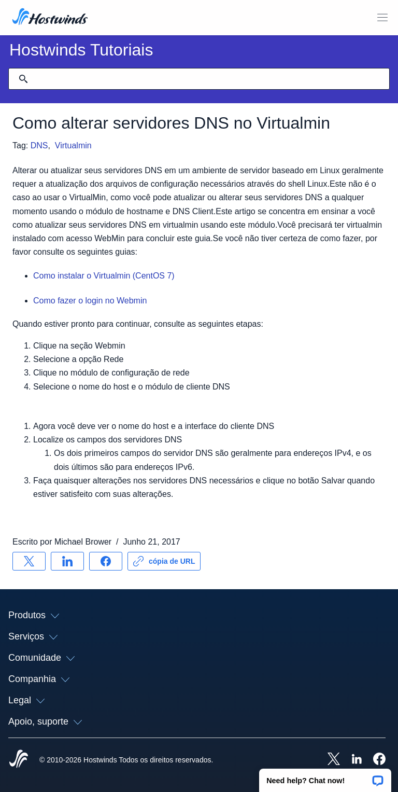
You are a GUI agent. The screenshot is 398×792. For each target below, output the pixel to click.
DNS (39, 145)
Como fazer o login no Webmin (90, 300)
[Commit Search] (23, 78)
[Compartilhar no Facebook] (105, 561)
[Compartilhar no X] (29, 561)
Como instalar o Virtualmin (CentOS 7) (104, 275)
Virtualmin (73, 145)
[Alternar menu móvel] (382, 17)
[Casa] (50, 17)
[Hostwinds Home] (18, 759)
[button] (325, 777)
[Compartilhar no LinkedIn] (67, 561)
